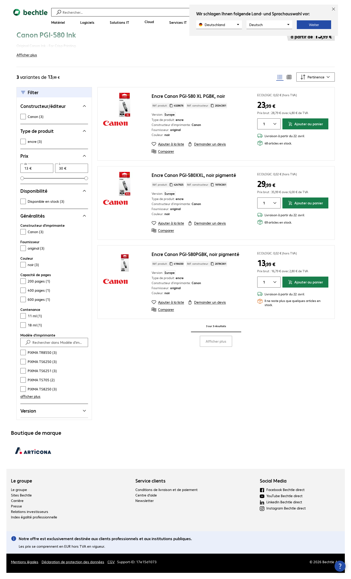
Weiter (314, 24)
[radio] (280, 83)
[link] (133, 40)
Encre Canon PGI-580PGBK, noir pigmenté (195, 260)
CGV (111, 568)
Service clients (150, 487)
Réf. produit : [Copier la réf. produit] (168, 112)
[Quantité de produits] (262, 130)
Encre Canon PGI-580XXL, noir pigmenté (194, 181)
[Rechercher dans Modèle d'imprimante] (58, 348)
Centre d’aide (146, 501)
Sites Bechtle (21, 501)
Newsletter (144, 506)
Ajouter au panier (305, 130)
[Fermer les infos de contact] (340, 566)
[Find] (28, 348)
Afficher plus (216, 347)
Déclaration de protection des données (73, 568)
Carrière (17, 506)
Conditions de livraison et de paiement (166, 495)
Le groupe (21, 487)
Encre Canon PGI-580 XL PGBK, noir (188, 102)
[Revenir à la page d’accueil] (30, 18)
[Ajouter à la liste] (168, 150)
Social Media (273, 487)
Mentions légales (24, 568)
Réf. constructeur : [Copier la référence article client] (206, 112)
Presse (16, 512)
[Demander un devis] (207, 150)
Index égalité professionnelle (34, 523)
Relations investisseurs (29, 517)
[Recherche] (179, 12)
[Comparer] (163, 157)
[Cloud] (149, 22)
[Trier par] (315, 83)
